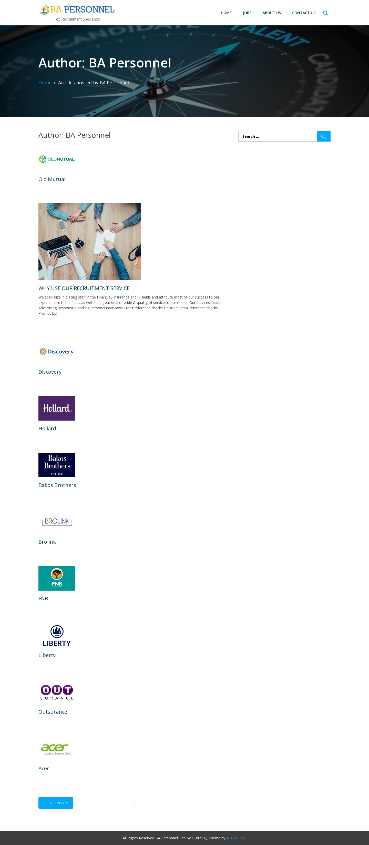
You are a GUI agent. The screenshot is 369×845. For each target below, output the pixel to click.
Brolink (47, 541)
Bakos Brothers (57, 485)
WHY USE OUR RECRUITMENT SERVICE (84, 288)
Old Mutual (51, 179)
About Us (272, 12)
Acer (43, 768)
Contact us (303, 12)
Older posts (56, 802)
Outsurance (52, 711)
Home (226, 12)
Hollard (47, 428)
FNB (43, 598)
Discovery (49, 371)
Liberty (47, 655)
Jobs (247, 12)
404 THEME (236, 838)
